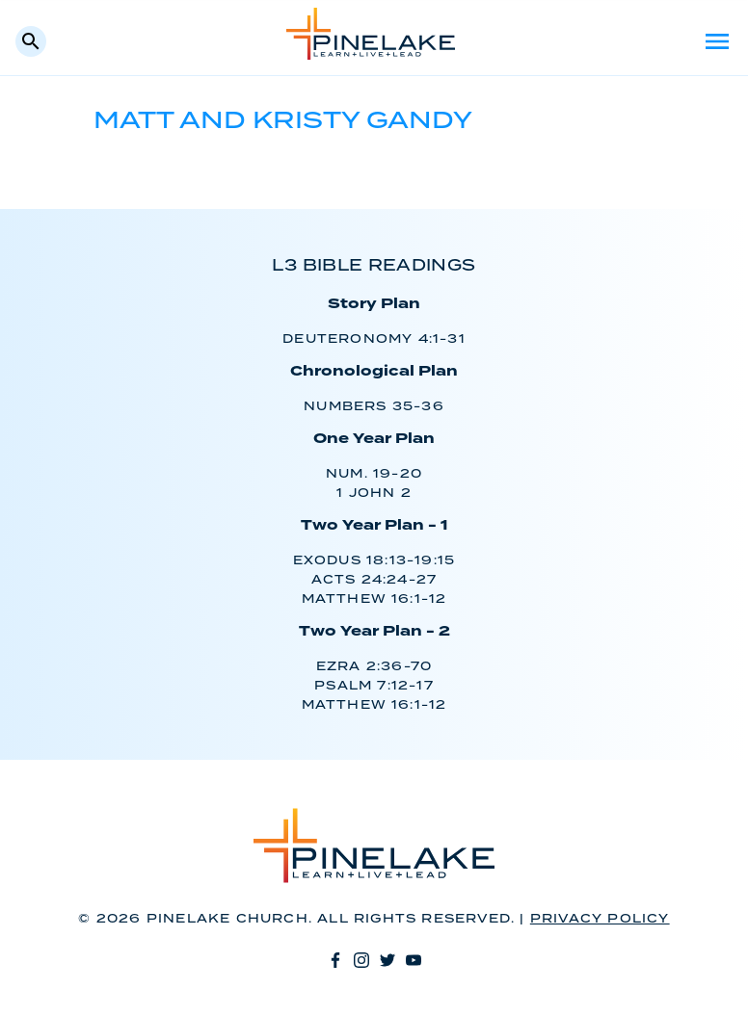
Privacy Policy (600, 919)
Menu (717, 41)
